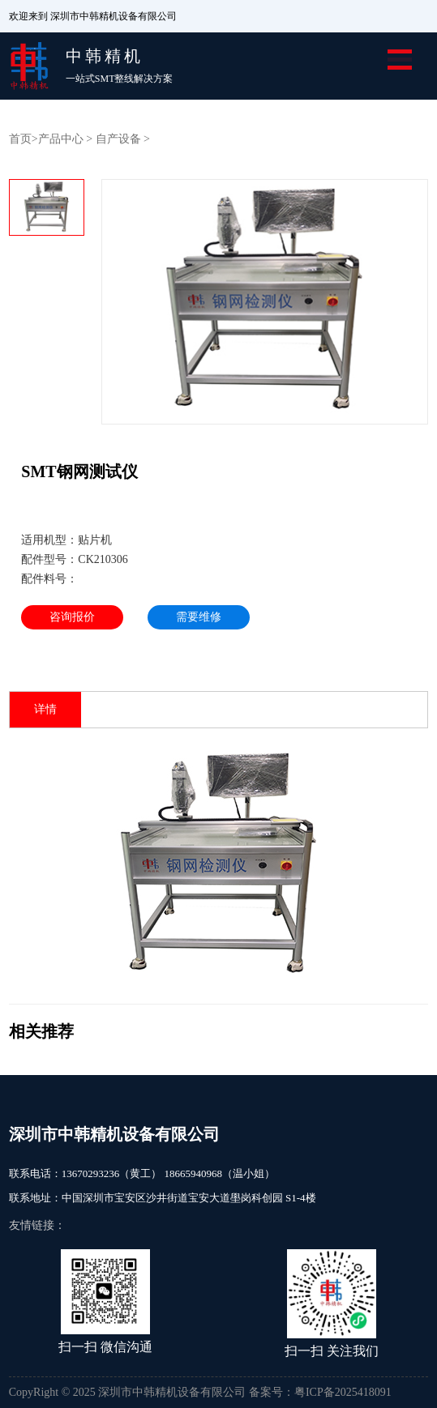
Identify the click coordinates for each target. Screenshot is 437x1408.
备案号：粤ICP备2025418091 (320, 1392)
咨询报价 (72, 617)
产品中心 (61, 139)
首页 (20, 139)
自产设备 (118, 139)
